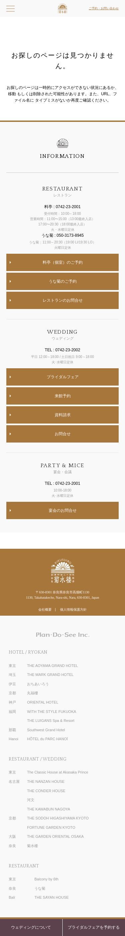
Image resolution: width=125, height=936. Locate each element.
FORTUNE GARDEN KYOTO (51, 827)
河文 (30, 800)
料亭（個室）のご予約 (63, 262)
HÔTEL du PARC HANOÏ (47, 739)
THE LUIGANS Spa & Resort (50, 721)
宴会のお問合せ (63, 510)
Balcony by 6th (46, 879)
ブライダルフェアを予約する (94, 927)
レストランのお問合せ (63, 300)
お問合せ (63, 434)
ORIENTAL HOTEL (42, 702)
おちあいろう (38, 684)
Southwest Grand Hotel (46, 730)
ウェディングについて (31, 927)
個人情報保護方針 (73, 609)
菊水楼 (32, 846)
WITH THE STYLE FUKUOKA (51, 712)
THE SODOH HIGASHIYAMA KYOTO (58, 818)
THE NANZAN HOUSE (45, 781)
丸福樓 (32, 693)
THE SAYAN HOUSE (51, 897)
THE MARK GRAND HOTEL (50, 675)
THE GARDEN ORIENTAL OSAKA (55, 836)
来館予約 (63, 396)
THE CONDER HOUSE (46, 791)
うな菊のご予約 (63, 281)
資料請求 (63, 415)
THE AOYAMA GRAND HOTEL (52, 666)
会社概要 (45, 609)
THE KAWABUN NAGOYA (48, 809)
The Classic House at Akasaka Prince (57, 772)
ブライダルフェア (63, 377)
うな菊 (39, 888)
